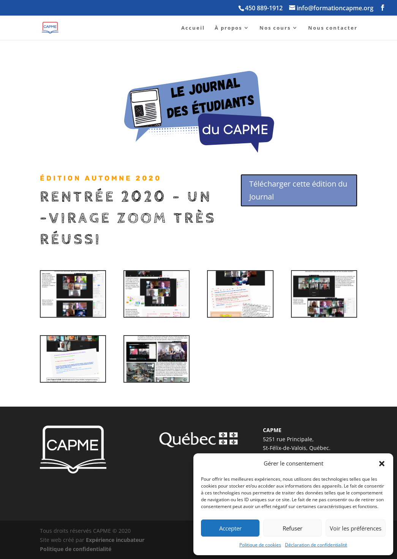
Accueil (193, 28)
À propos (228, 28)
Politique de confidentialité (75, 549)
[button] (382, 463)
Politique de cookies (260, 545)
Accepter (230, 528)
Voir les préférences (355, 528)
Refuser (292, 528)
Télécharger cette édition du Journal (298, 190)
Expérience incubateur (115, 539)
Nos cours (275, 28)
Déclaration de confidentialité (316, 545)
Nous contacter (332, 28)
